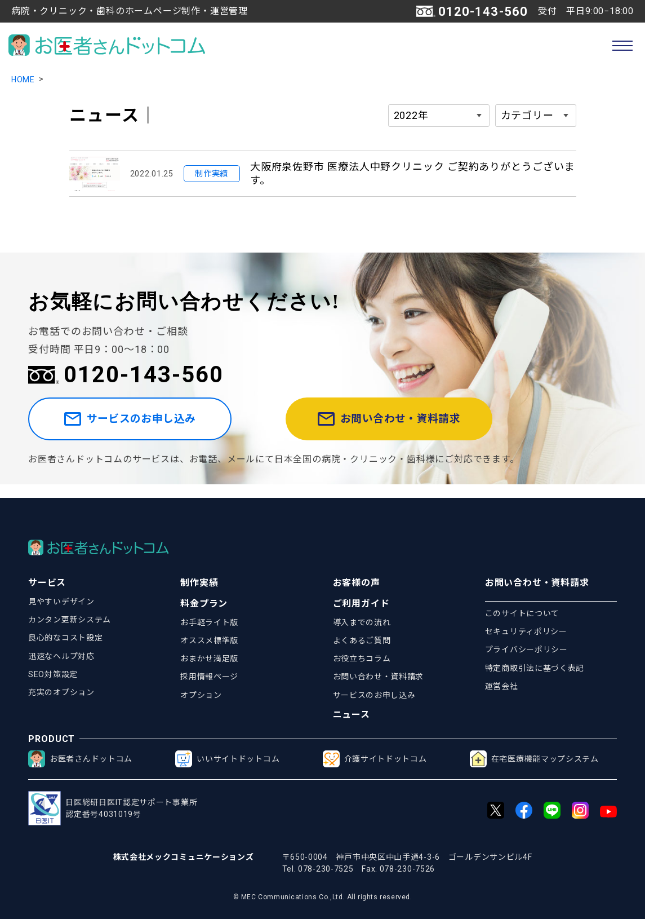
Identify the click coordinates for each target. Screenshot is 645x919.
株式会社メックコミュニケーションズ (183, 856)
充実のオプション (61, 692)
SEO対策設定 (53, 674)
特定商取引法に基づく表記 (534, 668)
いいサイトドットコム (227, 758)
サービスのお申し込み (148, 426)
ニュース (351, 714)
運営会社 (501, 686)
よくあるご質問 (362, 640)
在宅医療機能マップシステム (534, 758)
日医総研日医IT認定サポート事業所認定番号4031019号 (112, 808)
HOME (23, 79)
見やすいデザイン (61, 601)
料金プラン (204, 603)
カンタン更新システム (69, 619)
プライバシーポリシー (526, 649)
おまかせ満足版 (209, 658)
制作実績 (199, 582)
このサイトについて (522, 613)
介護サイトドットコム (375, 758)
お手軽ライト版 (209, 622)
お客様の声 (356, 582)
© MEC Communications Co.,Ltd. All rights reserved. (322, 897)
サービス (47, 582)
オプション (201, 695)
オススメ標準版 (209, 640)
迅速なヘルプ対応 (61, 656)
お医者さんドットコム (80, 758)
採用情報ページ (209, 676)
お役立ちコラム (362, 658)
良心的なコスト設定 (65, 637)
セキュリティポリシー (526, 631)
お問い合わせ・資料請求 (410, 426)
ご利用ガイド (361, 603)
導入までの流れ (362, 622)
